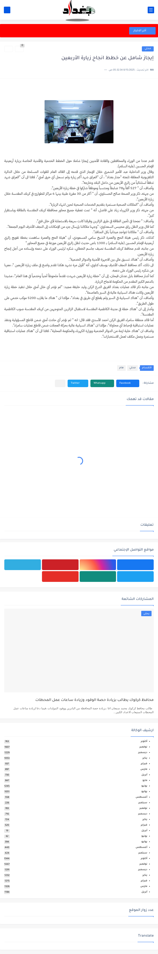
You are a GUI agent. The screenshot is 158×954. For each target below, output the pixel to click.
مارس (143, 769)
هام (121, 368)
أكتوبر (144, 741)
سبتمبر (142, 803)
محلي (148, 48)
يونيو (144, 786)
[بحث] (7, 10)
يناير (145, 758)
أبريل (144, 775)
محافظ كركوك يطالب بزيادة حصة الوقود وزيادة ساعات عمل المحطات (94, 700)
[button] (127, 383)
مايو (145, 780)
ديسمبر (142, 752)
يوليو (144, 791)
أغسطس (141, 797)
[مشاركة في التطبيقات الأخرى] (60, 383)
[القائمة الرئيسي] (151, 10)
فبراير (144, 763)
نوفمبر (143, 747)
